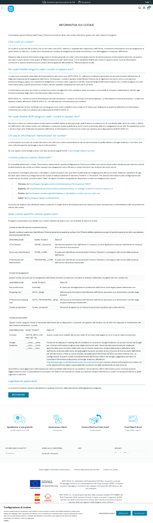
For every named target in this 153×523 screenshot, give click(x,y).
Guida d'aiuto (95, 431)
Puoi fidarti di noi (133, 427)
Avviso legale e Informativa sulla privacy (54, 484)
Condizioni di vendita (50, 458)
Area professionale (86, 460)
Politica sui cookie (111, 484)
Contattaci (57, 431)
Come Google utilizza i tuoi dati (81, 151)
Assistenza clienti (57, 427)
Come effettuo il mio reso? (95, 427)
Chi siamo (82, 455)
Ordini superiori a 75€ (20, 431)
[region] (76, 513)
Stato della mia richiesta (15, 460)
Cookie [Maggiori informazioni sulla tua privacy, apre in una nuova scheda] (6, 520)
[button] (147, 2)
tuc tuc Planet (84, 458)
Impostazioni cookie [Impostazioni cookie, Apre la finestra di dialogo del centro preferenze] (107, 513)
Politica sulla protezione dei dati (86, 484)
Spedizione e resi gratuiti (20, 427)
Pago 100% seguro (133, 431)
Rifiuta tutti (123, 513)
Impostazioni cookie (18, 395)
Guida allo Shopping (50, 455)
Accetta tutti (139, 513)
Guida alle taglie (48, 463)
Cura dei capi (47, 460)
